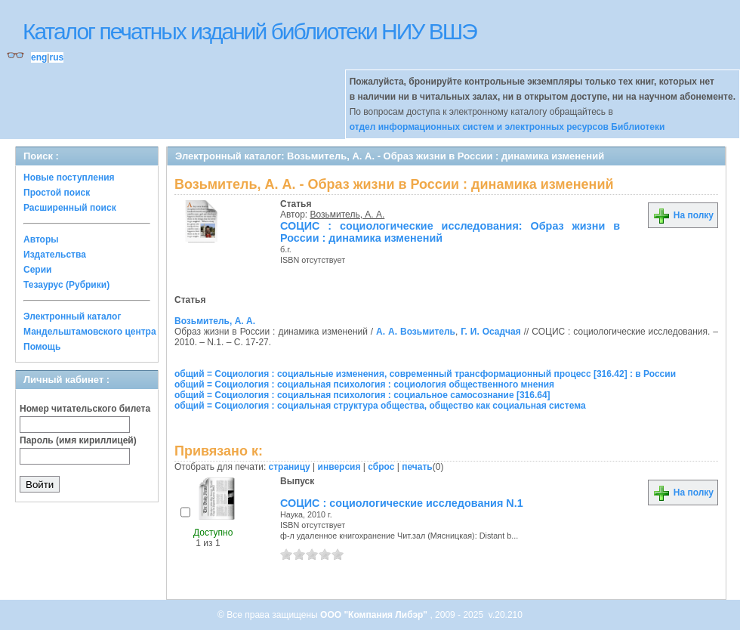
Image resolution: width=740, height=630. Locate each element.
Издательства (54, 254)
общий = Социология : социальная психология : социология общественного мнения (364, 384)
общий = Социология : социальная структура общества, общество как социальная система (380, 405)
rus (56, 57)
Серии (37, 269)
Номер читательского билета (85, 408)
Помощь (41, 346)
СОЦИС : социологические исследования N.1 (401, 503)
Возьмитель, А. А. (347, 214)
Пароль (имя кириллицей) (78, 440)
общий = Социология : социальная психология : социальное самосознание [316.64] (362, 395)
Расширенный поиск (69, 207)
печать (417, 467)
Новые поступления (69, 177)
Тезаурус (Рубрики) (66, 284)
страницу (289, 467)
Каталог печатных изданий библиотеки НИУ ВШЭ (249, 31)
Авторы (41, 239)
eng (39, 57)
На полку (683, 215)
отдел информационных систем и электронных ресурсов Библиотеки (507, 127)
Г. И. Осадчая (491, 331)
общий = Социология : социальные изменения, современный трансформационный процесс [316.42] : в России (425, 374)
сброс (381, 467)
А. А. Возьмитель (415, 331)
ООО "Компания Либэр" (375, 615)
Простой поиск (56, 192)
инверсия (339, 467)
